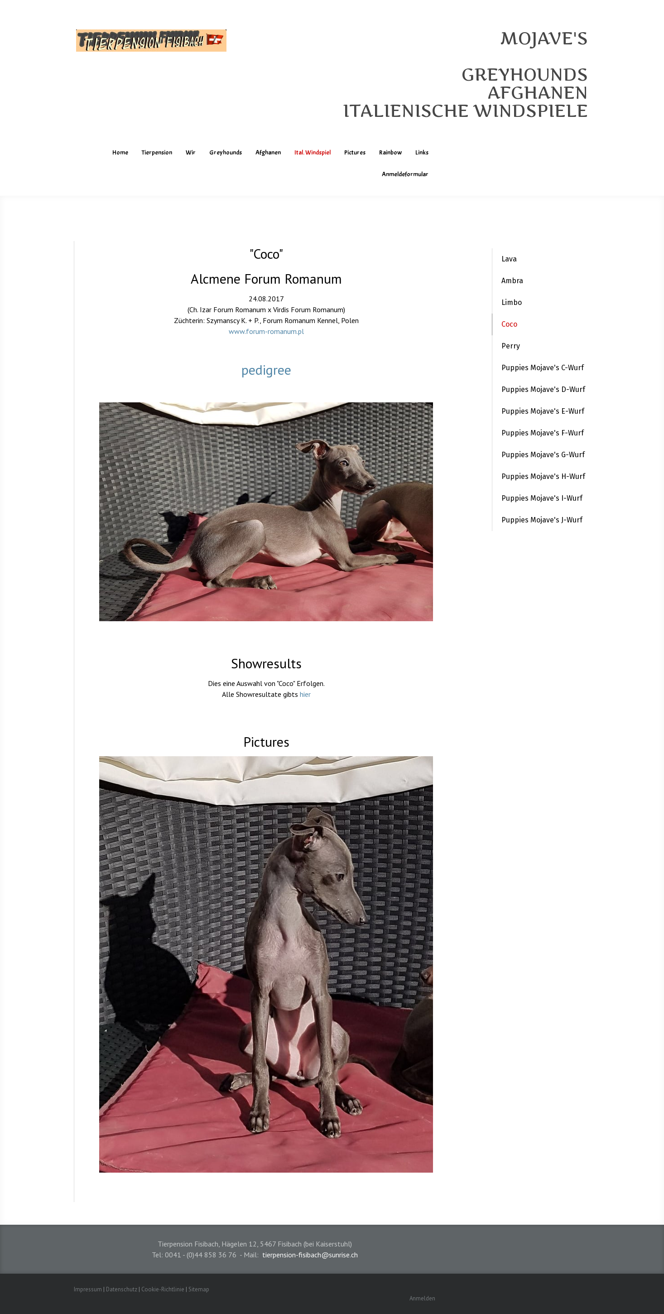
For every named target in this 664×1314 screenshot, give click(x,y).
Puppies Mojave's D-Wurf (543, 389)
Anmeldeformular (405, 174)
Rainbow (390, 152)
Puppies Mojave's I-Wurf (541, 498)
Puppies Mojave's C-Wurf (542, 367)
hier (305, 694)
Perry (510, 346)
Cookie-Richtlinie (162, 1289)
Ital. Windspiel (312, 152)
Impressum (88, 1289)
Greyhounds (225, 152)
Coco (509, 324)
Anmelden (422, 1298)
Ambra (512, 280)
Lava (509, 259)
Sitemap (198, 1289)
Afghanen (268, 152)
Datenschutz (121, 1289)
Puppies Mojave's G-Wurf (543, 454)
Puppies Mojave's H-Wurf (543, 476)
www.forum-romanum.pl (266, 331)
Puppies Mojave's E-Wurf (542, 411)
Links (421, 152)
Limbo (511, 302)
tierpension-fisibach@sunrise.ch (310, 1254)
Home (120, 152)
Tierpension (157, 152)
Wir (191, 152)
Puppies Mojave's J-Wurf (541, 520)
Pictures (355, 152)
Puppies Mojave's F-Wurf (542, 433)
